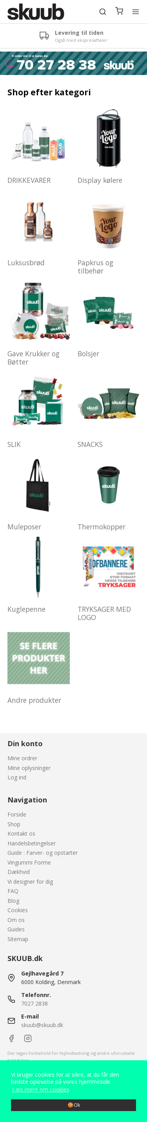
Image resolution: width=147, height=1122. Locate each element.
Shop (13, 824)
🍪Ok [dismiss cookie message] (73, 1105)
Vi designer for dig (30, 881)
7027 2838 (34, 1003)
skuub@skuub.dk (42, 1025)
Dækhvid (18, 871)
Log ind (16, 777)
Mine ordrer (22, 758)
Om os (16, 920)
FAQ (12, 891)
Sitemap (17, 939)
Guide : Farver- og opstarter (42, 852)
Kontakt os (21, 833)
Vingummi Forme (29, 862)
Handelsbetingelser (31, 843)
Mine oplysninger (29, 768)
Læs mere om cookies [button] (40, 1089)
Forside (16, 814)
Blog (13, 900)
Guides (16, 929)
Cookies (17, 910)
